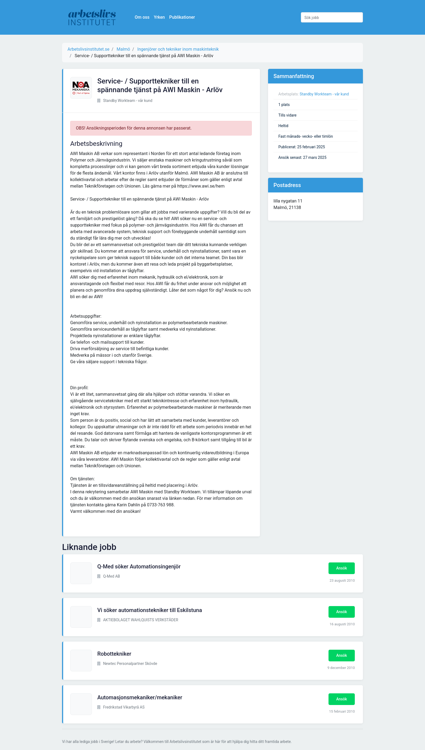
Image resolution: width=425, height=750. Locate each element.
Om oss (142, 17)
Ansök (341, 568)
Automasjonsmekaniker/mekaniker (139, 697)
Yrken (159, 17)
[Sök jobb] (332, 17)
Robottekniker (114, 654)
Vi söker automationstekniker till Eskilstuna (149, 610)
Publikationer (182, 17)
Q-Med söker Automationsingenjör (139, 566)
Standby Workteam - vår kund (324, 94)
